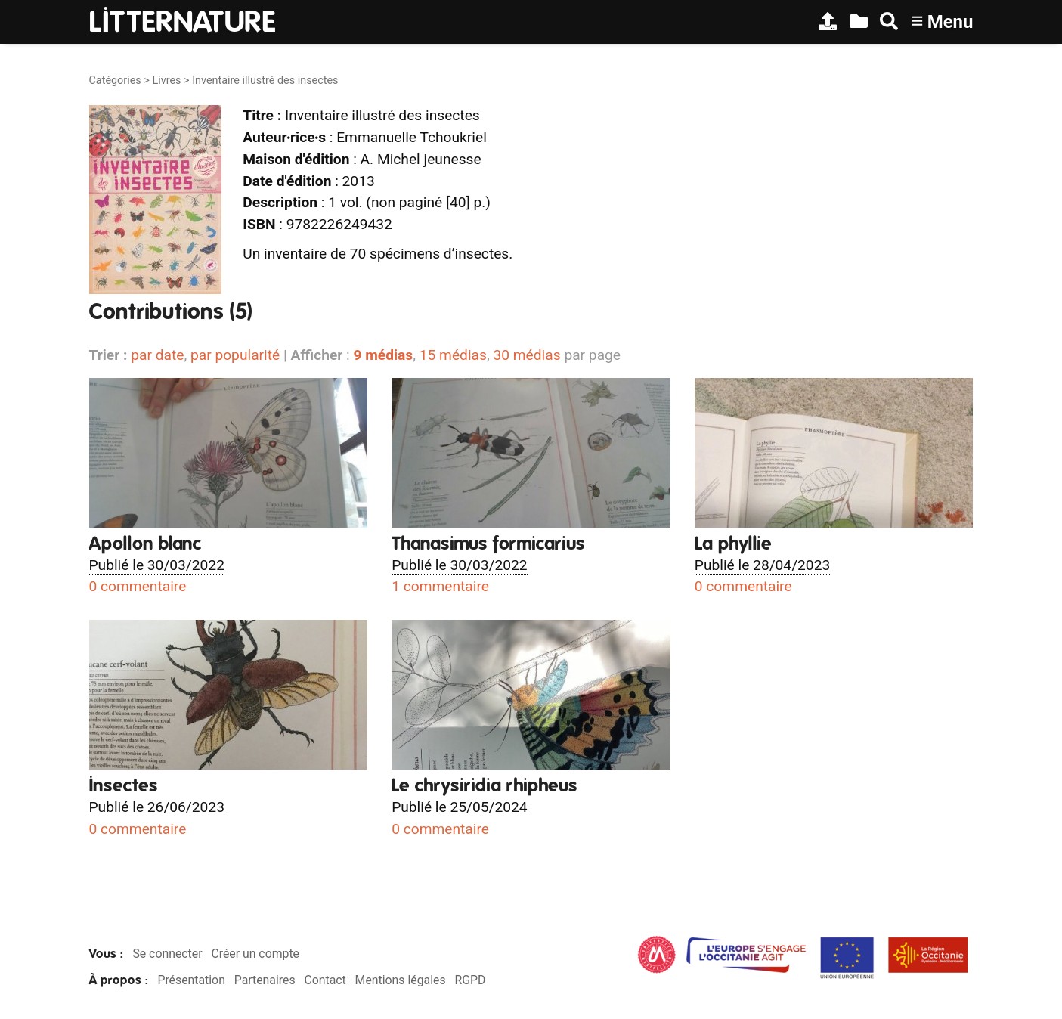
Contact (324, 980)
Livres (166, 80)
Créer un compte (255, 953)
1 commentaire (440, 586)
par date (157, 355)
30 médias (526, 355)
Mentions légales (400, 980)
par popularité (235, 355)
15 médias (453, 355)
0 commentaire (138, 586)
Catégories (115, 80)
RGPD (469, 980)
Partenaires (265, 980)
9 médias (383, 355)
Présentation (190, 980)
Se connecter (167, 953)
